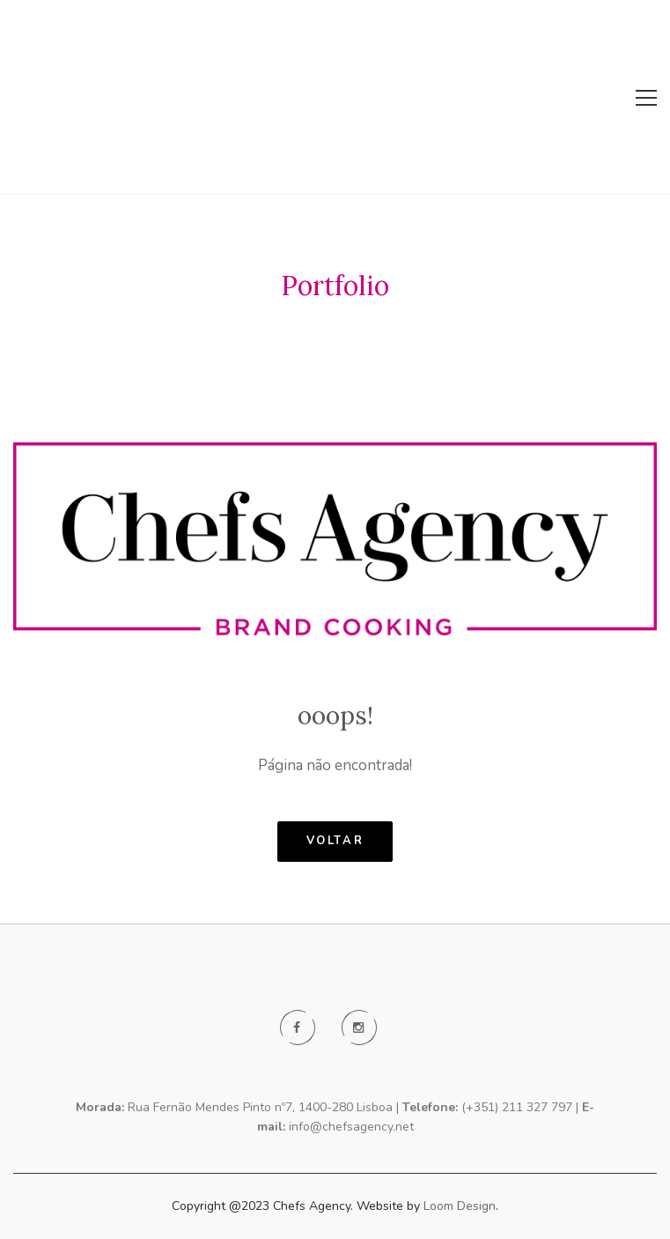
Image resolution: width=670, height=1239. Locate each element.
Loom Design (459, 1206)
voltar (335, 841)
